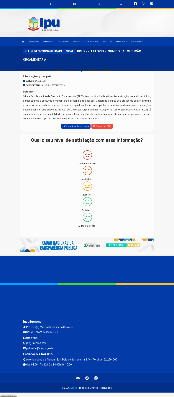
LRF (104, 42)
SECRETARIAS (63, 42)
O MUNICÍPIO (48, 42)
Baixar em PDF (102, 126)
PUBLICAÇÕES (137, 42)
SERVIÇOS (77, 42)
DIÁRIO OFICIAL (121, 42)
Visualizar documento (76, 126)
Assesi (74, 387)
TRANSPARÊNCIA (92, 42)
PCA (111, 42)
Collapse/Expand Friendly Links (8, 395)
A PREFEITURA (33, 42)
